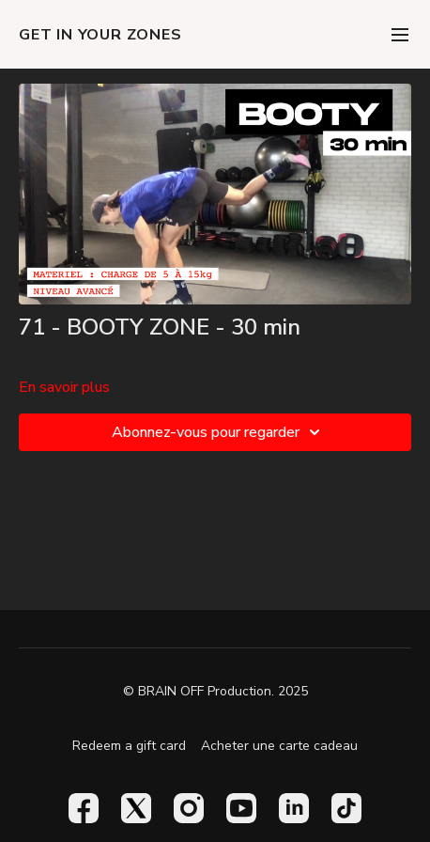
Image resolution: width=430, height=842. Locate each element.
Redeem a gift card (129, 746)
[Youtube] (241, 808)
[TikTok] (346, 808)
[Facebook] (84, 808)
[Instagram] (189, 808)
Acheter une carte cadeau (279, 746)
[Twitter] (136, 808)
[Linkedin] (294, 808)
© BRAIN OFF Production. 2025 (215, 691)
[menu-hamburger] (400, 34)
